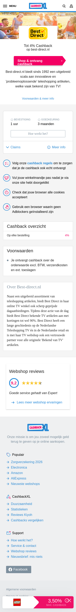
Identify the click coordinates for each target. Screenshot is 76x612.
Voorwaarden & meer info (38, 98)
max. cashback (56, 605)
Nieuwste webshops (25, 484)
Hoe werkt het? (22, 540)
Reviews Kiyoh (21, 515)
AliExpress (18, 478)
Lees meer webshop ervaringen (39, 402)
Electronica (19, 467)
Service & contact (23, 545)
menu (9, 6)
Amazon (17, 473)
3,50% (55, 601)
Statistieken (19, 509)
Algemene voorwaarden (21, 589)
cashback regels (40, 163)
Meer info (58, 147)
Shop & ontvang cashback (30, 62)
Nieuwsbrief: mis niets (27, 556)
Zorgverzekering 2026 (27, 462)
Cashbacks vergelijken (27, 520)
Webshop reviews (23, 551)
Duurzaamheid (21, 504)
